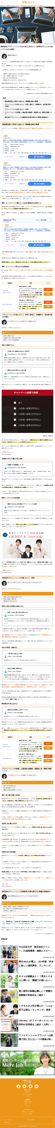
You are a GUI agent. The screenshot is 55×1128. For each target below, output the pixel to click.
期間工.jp (50, 436)
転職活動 (27, 1099)
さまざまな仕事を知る (27, 1094)
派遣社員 (27, 1092)
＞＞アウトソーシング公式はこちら (44, 933)
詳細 (48, 294)
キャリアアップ (27, 1109)
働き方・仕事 (27, 1090)
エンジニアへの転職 (27, 1113)
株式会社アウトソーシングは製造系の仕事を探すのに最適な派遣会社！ (27, 117)
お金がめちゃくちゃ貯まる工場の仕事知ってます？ (40, 93)
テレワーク (27, 1096)
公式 (47, 289)
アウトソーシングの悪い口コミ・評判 (16, 109)
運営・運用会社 (31, 1119)
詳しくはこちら (28, 198)
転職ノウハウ (27, 1103)
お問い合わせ (6, 1122)
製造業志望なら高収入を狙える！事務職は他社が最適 (21, 101)
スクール (27, 1106)
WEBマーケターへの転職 (27, 1111)
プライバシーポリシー (8, 1119)
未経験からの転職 (27, 1101)
